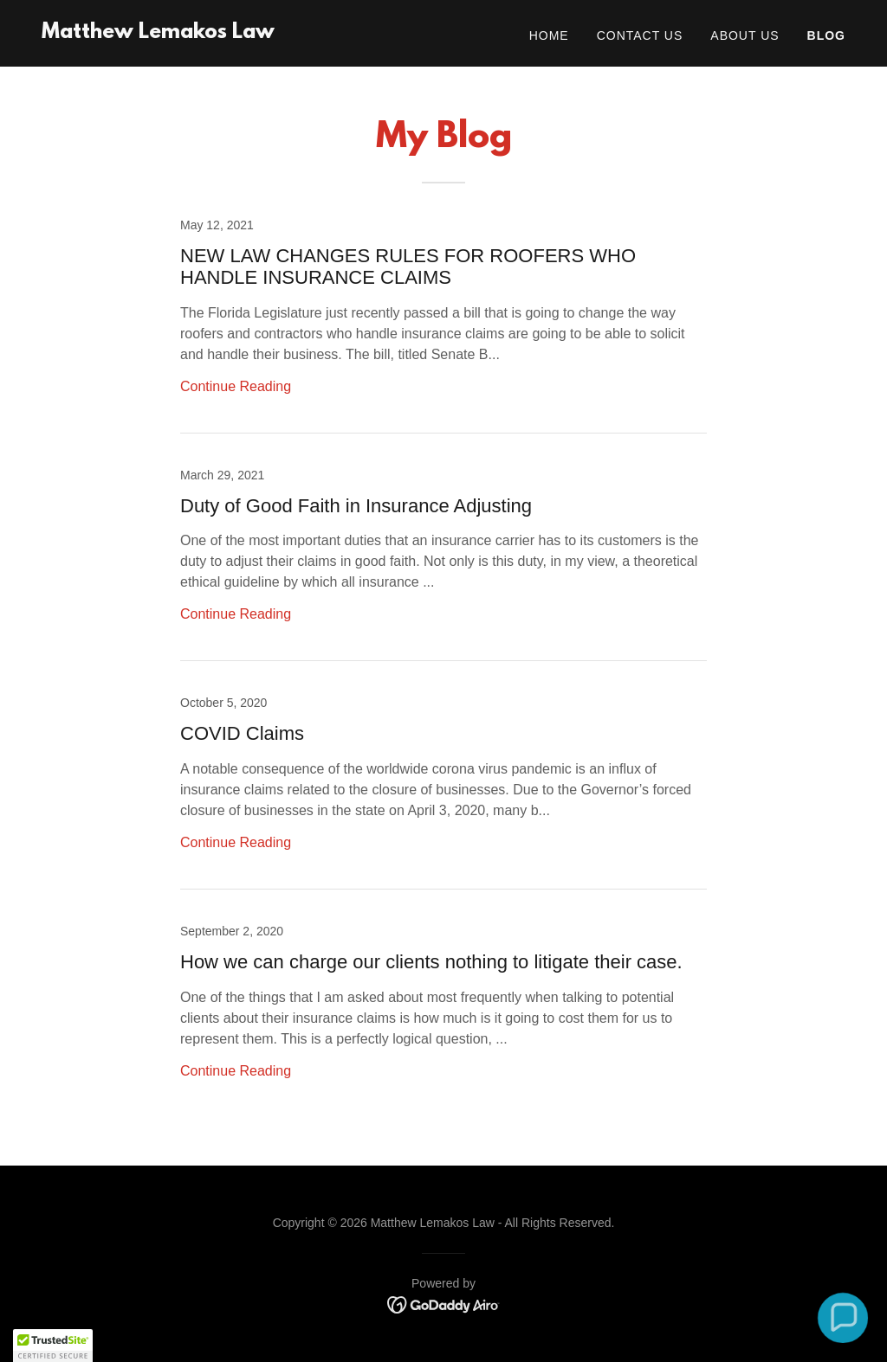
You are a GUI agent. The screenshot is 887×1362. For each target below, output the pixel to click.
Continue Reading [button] (235, 386)
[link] (158, 33)
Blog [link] (826, 35)
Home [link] (549, 35)
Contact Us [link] (640, 35)
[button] (842, 1317)
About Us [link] (744, 35)
